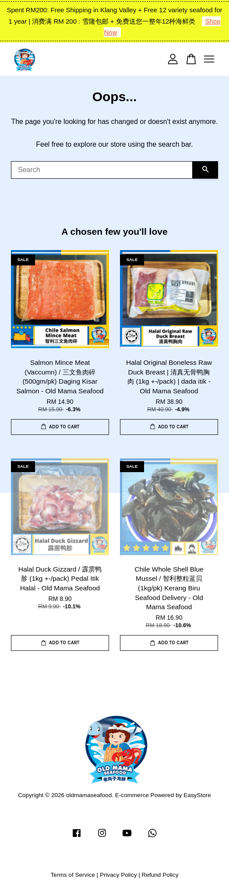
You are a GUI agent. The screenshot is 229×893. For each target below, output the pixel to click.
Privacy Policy (118, 875)
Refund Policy (160, 875)
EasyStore (197, 795)
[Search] (102, 170)
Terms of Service (73, 875)
